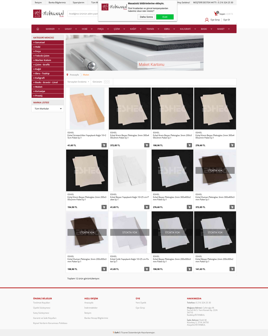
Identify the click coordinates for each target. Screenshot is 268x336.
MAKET (220, 28)
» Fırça (37, 51)
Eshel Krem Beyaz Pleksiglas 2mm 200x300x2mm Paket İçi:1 (87, 198)
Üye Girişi (215, 19)
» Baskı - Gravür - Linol (45, 82)
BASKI (204, 28)
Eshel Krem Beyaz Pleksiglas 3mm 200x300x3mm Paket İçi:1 (172, 136)
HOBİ (84, 28)
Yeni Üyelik (141, 302)
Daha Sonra (146, 17)
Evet (165, 17)
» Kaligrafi (39, 77)
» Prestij (37, 95)
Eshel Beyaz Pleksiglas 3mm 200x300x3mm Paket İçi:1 (172, 260)
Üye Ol (226, 19)
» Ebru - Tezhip (41, 73)
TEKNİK (150, 28)
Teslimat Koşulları (41, 302)
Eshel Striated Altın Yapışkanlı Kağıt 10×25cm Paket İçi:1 (87, 136)
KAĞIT (133, 28)
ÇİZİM (117, 28)
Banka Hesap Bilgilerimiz (96, 318)
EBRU (167, 28)
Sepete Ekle (104, 145)
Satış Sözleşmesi (41, 312)
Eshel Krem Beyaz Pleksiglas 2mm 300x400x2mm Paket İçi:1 (215, 136)
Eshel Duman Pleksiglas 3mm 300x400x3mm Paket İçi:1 (215, 198)
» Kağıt (37, 69)
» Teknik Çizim (41, 55)
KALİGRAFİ (185, 28)
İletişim (38, 2)
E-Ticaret (123, 332)
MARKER (50, 28)
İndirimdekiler (91, 307)
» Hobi (36, 46)
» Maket (37, 86)
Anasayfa (88, 302)
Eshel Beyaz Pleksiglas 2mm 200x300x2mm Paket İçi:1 (214, 260)
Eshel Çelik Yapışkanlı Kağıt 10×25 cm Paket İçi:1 (129, 260)
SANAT (68, 28)
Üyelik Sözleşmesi (41, 307)
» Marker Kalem (42, 60)
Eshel (71, 132)
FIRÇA (101, 28)
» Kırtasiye (39, 91)
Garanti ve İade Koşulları (44, 318)
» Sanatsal (39, 42)
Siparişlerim (78, 2)
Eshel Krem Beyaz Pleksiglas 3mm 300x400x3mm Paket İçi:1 (129, 136)
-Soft (116, 332)
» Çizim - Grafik (41, 64)
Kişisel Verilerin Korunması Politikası (50, 323)
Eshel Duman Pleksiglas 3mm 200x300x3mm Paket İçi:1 (87, 260)
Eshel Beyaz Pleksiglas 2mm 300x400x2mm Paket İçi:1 (172, 198)
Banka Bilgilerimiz (57, 2)
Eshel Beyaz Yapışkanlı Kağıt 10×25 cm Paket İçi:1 (129, 198)
